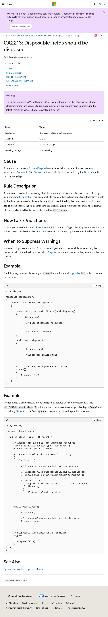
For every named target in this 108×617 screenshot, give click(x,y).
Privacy (69, 603)
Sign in (102, 4)
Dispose (38, 172)
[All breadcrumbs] (6, 35)
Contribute (57, 603)
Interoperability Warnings (23, 35)
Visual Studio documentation (44, 105)
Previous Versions (30, 603)
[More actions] (101, 35)
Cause (9, 68)
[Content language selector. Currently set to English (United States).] (20, 595)
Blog (44, 603)
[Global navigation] (3, 4)
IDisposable (22, 172)
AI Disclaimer (12, 603)
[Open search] (95, 4)
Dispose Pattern (33, 569)
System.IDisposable (39, 168)
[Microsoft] (54, 4)
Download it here (48, 109)
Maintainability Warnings (49, 35)
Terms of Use (42, 607)
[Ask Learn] (96, 35)
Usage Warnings (72, 35)
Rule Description (13, 72)
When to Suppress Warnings (19, 80)
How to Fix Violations (16, 76)
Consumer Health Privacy (18, 607)
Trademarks (57, 607)
